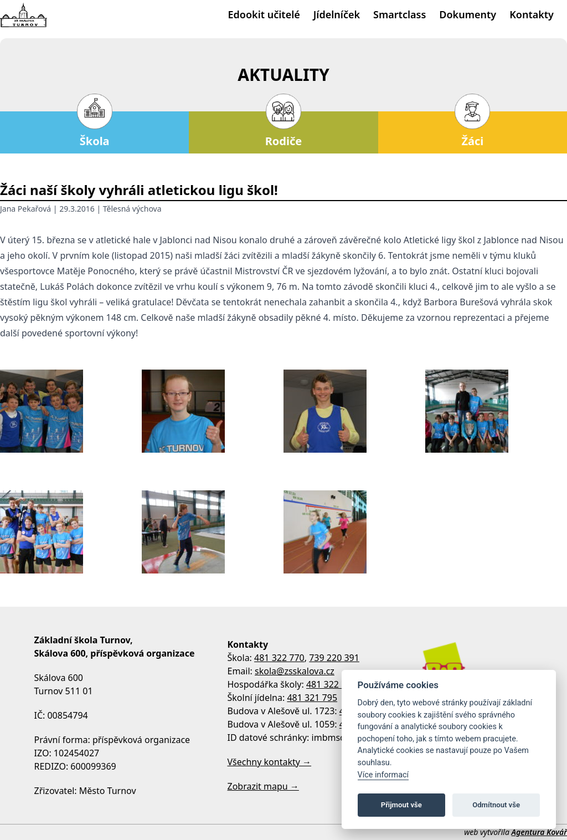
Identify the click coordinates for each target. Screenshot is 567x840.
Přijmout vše (401, 805)
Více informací (383, 775)
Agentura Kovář (539, 832)
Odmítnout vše (496, 805)
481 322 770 (279, 658)
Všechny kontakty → (270, 762)
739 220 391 (334, 658)
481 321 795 (312, 698)
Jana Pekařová (25, 208)
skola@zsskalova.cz (294, 671)
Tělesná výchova (132, 208)
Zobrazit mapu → (263, 786)
